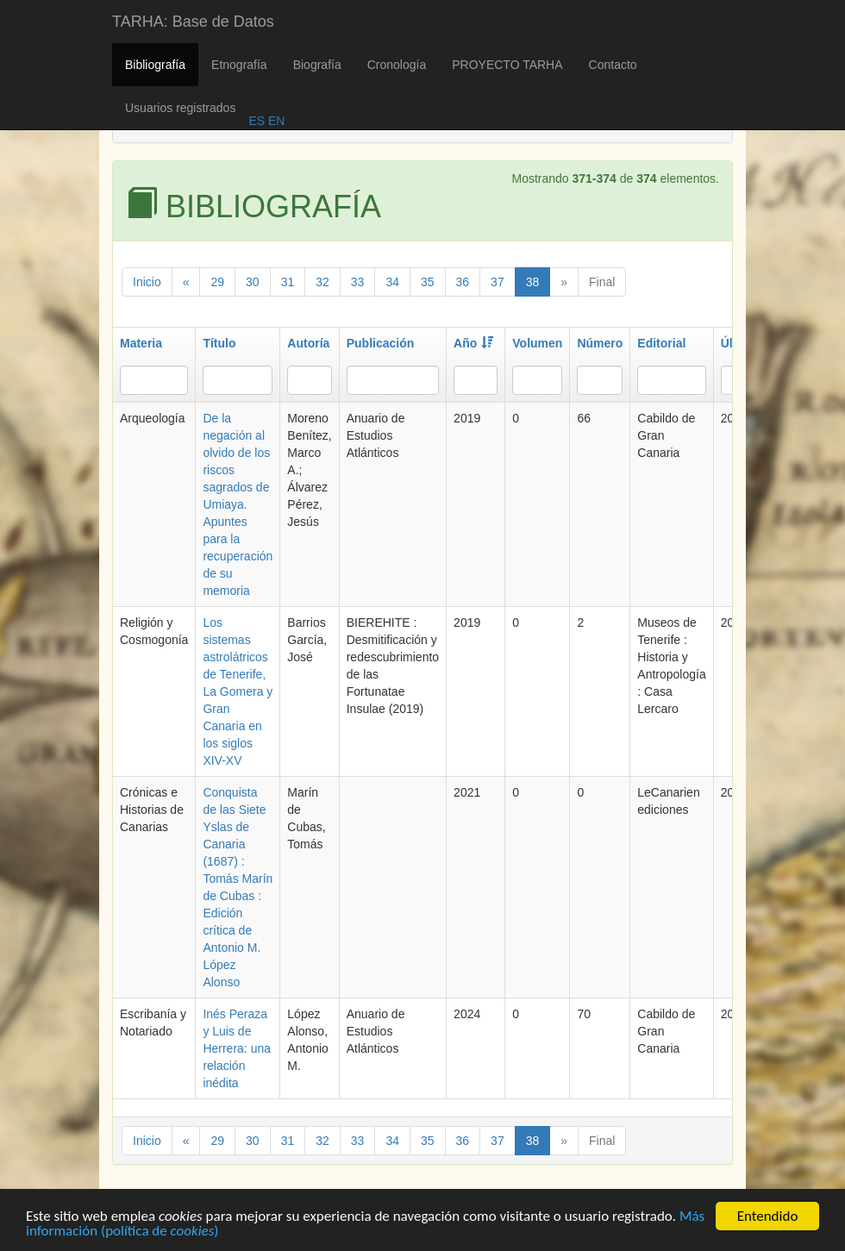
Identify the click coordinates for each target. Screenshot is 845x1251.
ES (256, 121)
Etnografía (239, 65)
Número (600, 343)
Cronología (397, 65)
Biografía (317, 65)
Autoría (308, 343)
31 (288, 282)
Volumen (537, 343)
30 (253, 282)
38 (533, 282)
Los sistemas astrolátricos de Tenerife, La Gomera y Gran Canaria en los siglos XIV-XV (237, 691)
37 (497, 282)
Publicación (381, 343)
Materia (141, 343)
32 (322, 282)
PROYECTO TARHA (507, 65)
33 (358, 282)
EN (275, 121)
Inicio (147, 282)
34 (392, 282)
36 (463, 282)
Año (473, 343)
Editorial (661, 343)
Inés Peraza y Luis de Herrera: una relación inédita (237, 1048)
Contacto (613, 65)
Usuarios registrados (180, 108)
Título (219, 343)
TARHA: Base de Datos (193, 21)
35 (428, 282)
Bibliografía (155, 65)
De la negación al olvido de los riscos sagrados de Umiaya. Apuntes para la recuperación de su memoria (237, 504)
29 (217, 282)
